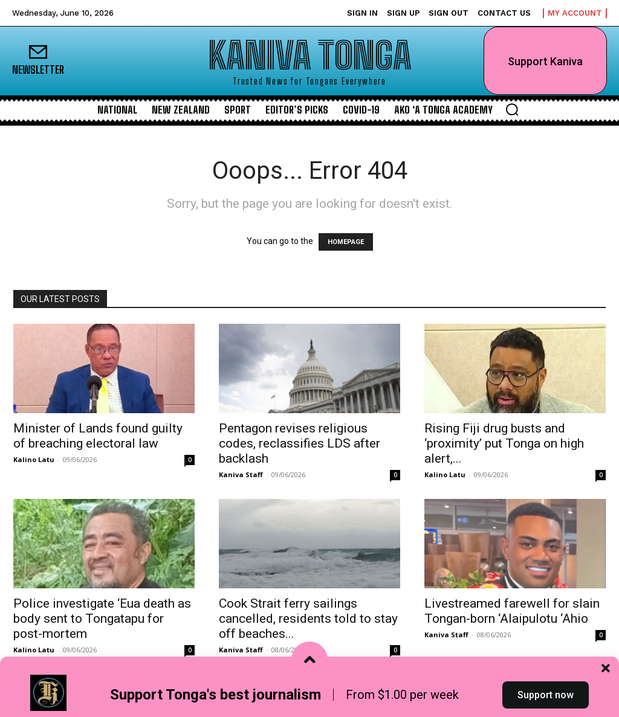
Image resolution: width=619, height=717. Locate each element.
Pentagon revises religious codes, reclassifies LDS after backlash (299, 443)
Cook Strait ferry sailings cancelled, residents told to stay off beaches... (308, 618)
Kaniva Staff (241, 474)
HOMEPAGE (346, 242)
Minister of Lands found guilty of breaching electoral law (98, 436)
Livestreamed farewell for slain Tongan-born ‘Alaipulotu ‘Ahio (512, 611)
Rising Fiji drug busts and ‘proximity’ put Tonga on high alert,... (504, 443)
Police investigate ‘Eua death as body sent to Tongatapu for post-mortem (102, 618)
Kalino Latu (33, 459)
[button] (512, 109)
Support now (545, 695)
